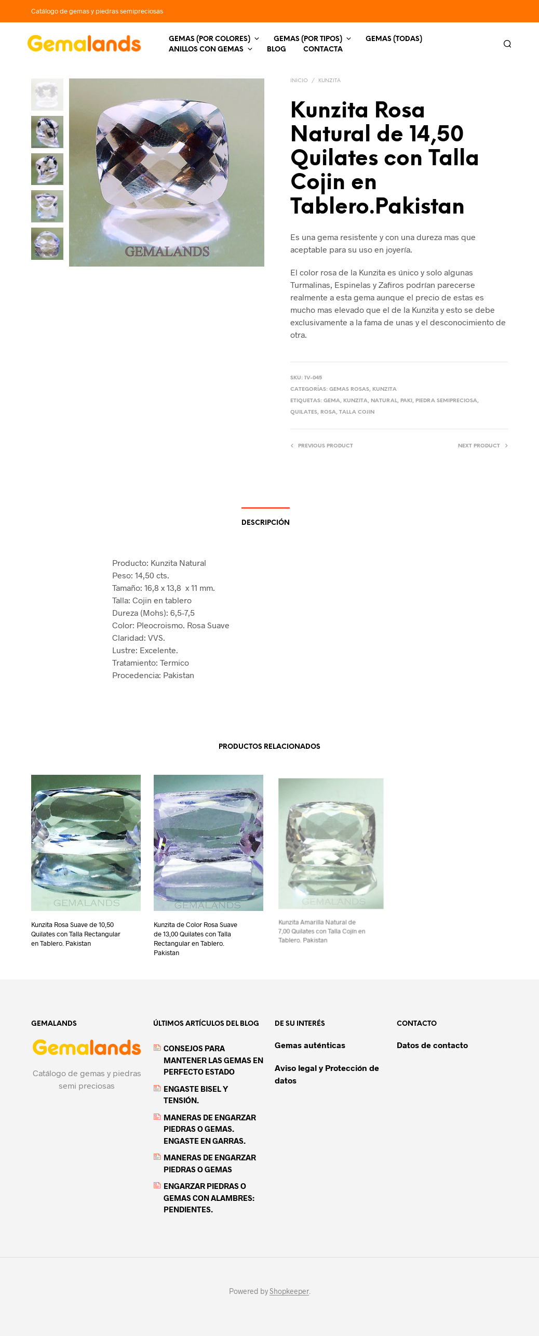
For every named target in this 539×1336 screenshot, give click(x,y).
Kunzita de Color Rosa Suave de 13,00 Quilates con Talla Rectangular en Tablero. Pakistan (196, 934)
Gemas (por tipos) (308, 39)
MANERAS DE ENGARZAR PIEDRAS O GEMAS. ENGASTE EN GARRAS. (210, 1129)
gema (332, 401)
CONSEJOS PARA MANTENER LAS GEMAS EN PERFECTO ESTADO (213, 1059)
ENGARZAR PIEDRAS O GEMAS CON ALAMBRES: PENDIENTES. (209, 1197)
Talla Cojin (356, 412)
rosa (328, 412)
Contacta (323, 49)
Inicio (299, 81)
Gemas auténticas (310, 1045)
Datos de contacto (432, 1045)
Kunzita (329, 81)
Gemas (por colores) (209, 39)
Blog (276, 49)
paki (406, 401)
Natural (384, 401)
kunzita (355, 401)
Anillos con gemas (206, 49)
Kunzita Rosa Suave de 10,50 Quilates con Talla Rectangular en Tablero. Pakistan (75, 933)
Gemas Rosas (349, 389)
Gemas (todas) (394, 39)
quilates (303, 412)
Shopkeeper (289, 1291)
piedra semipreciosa (446, 401)
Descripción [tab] (265, 523)
